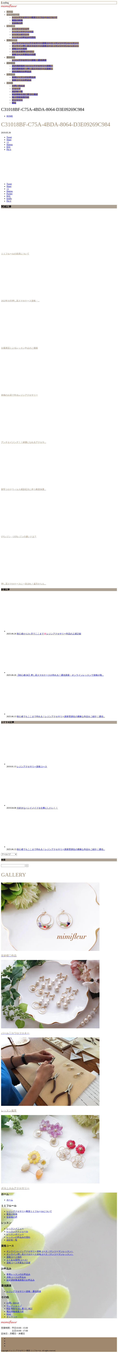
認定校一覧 (17, 91)
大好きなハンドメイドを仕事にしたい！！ (37, 808)
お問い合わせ (18, 86)
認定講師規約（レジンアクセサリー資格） (32, 66)
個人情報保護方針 (20, 97)
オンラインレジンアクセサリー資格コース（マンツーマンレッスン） (45, 43)
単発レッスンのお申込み (24, 77)
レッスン (10, 26)
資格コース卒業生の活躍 (24, 54)
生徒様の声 (17, 23)
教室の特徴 (17, 20)
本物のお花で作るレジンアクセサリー (19, 395)
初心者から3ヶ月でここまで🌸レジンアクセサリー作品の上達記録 (49, 634)
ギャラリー (17, 100)
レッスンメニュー (20, 29)
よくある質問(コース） (23, 51)
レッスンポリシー (20, 34)
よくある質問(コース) (16, 1260)
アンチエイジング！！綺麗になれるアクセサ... (23, 442)
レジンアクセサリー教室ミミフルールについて (34, 17)
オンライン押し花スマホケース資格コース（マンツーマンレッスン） (45, 46)
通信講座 (10, 57)
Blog (14, 103)
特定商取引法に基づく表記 (25, 94)
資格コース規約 (19, 49)
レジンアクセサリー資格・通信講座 (29, 60)
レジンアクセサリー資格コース (32, 766)
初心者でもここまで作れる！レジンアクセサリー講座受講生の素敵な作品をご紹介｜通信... (61, 716)
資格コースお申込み (21, 80)
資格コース (11, 40)
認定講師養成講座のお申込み (20, 1280)
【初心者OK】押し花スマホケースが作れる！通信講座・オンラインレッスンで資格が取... (60, 675)
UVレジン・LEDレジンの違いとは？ (18, 536)
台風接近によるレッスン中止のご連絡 (19, 348)
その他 (9, 83)
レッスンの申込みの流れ (24, 37)
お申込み (10, 74)
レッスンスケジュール (23, 32)
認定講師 (10, 63)
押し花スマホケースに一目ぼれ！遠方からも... (23, 584)
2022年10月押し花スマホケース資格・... (20, 301)
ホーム (9, 12)
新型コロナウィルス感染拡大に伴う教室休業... (23, 489)
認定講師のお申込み (21, 71)
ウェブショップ (14, 1306)
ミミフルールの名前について (15, 254)
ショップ (16, 89)
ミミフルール (12, 14)
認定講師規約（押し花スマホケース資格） (32, 69)
